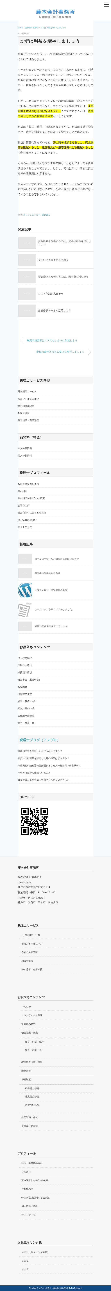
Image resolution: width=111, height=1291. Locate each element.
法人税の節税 (25, 658)
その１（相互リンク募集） (35, 1252)
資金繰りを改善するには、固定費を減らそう (63, 276)
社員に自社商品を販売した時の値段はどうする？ (43, 758)
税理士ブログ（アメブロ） (40, 740)
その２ (24, 1260)
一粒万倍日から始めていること (34, 772)
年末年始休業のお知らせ (47, 573)
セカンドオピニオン (28, 398)
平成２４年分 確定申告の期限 (51, 590)
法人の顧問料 (25, 448)
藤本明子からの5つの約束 (31, 498)
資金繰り (46, 215)
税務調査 (22, 686)
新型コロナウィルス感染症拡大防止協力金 (57, 558)
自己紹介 (22, 491)
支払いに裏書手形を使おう (53, 259)
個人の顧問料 (25, 455)
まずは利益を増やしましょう (53, 27)
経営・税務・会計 (27, 701)
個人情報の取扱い (27, 520)
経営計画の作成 (26, 708)
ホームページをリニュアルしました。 (54, 609)
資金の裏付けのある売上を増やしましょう (60, 351)
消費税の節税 (25, 672)
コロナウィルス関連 (31, 1015)
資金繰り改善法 (26, 715)
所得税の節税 (25, 665)
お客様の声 (24, 505)
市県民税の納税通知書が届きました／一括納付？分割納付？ (49, 765)
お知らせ (26, 1006)
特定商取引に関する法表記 (32, 512)
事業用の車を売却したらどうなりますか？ (40, 751)
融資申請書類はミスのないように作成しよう (52, 340)
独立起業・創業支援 (28, 420)
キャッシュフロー (31, 215)
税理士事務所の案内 (28, 484)
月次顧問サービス (27, 391)
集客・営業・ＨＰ (27, 723)
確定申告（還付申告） (29, 679)
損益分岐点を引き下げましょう (51, 626)
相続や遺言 (24, 413)
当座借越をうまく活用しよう (54, 310)
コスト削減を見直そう (50, 293)
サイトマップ (25, 527)
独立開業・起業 (29, 1032)
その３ (24, 1269)
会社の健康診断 (26, 406)
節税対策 (26, 1079)
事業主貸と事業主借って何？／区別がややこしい (43, 780)
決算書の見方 (25, 694)
